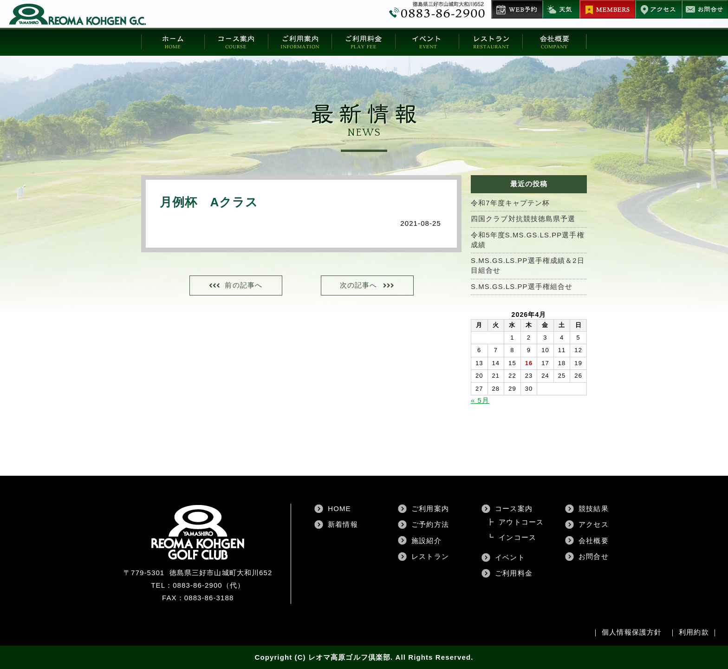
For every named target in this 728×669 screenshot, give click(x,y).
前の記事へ (244, 285)
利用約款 (693, 632)
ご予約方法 (430, 524)
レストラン (430, 556)
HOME (339, 508)
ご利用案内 (430, 508)
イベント (510, 557)
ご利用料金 (514, 573)
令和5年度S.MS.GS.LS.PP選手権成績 (528, 240)
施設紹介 (426, 540)
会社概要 (593, 540)
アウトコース (521, 522)
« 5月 (480, 401)
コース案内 (514, 508)
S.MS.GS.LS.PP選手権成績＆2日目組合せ (528, 266)
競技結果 (593, 508)
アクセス (593, 524)
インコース (517, 537)
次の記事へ (358, 285)
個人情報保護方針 (632, 632)
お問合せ (593, 556)
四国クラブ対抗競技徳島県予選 (523, 219)
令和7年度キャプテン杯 (510, 203)
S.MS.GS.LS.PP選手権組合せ (522, 287)
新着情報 (343, 524)
